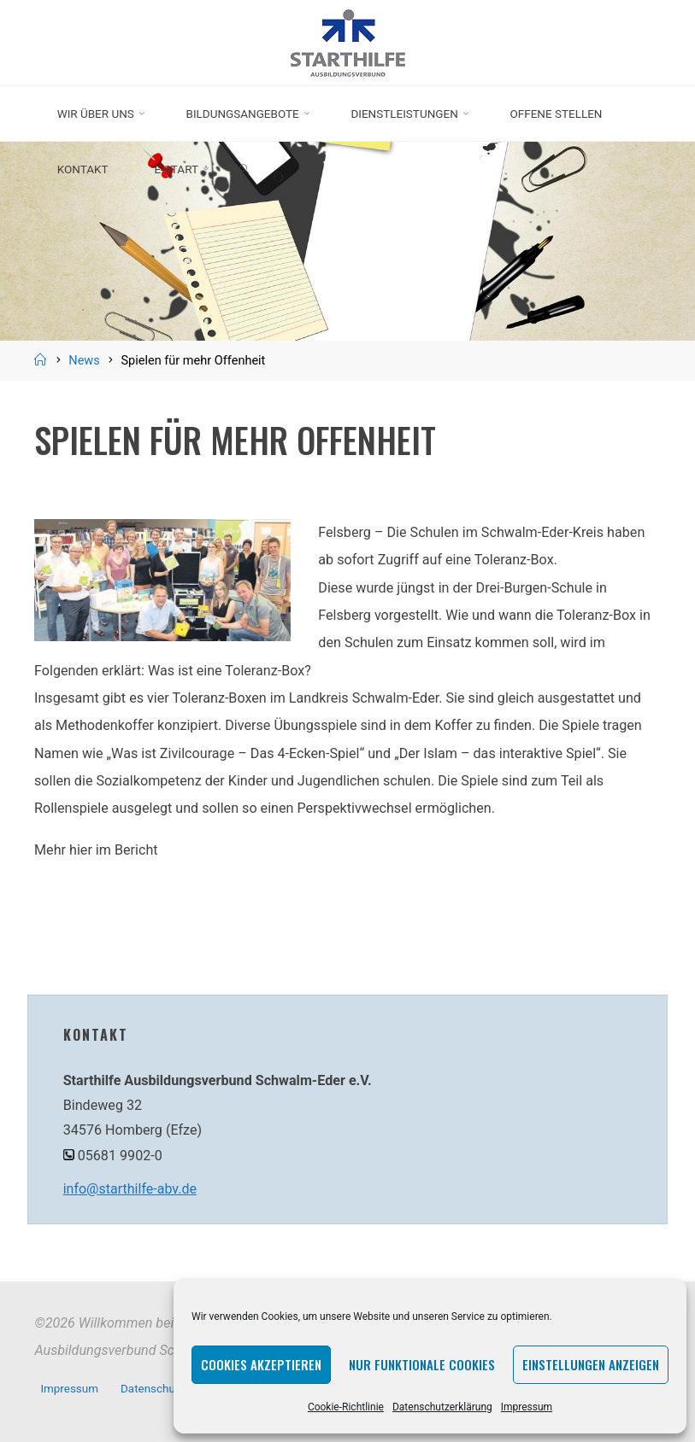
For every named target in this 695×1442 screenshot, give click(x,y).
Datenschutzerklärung (442, 1407)
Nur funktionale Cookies (422, 1364)
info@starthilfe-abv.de (130, 1189)
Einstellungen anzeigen (590, 1364)
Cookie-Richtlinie (346, 1407)
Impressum (526, 1407)
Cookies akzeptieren (261, 1364)
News (83, 360)
